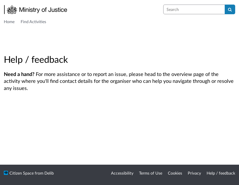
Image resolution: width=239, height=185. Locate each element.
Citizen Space (21, 173)
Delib (49, 173)
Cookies (175, 173)
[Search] (230, 9)
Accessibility (122, 173)
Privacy (194, 173)
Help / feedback (221, 173)
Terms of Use (150, 173)
